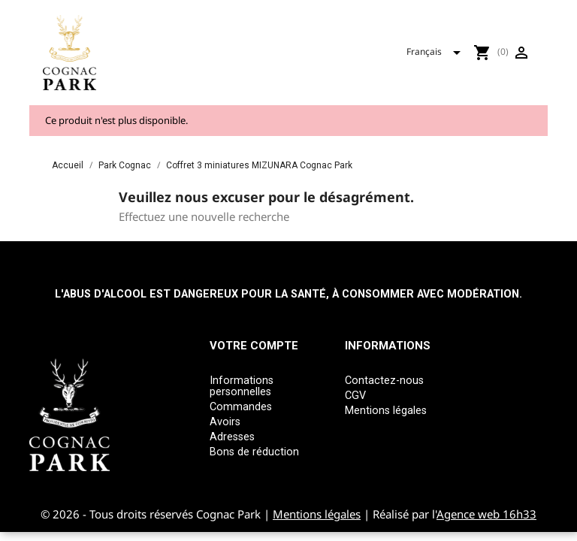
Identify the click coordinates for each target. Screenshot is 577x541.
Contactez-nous (384, 380)
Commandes (241, 406)
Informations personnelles (241, 386)
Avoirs (225, 422)
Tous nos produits (263, 40)
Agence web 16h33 (486, 513)
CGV (355, 395)
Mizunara (409, 40)
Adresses (232, 437)
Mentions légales (386, 410)
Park (347, 40)
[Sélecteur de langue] (502, 64)
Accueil (171, 40)
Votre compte (254, 345)
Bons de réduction (254, 452)
